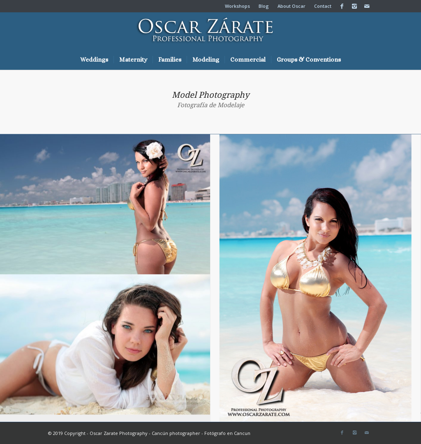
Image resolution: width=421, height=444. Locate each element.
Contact (322, 6)
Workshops (237, 6)
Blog (264, 6)
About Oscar (291, 6)
